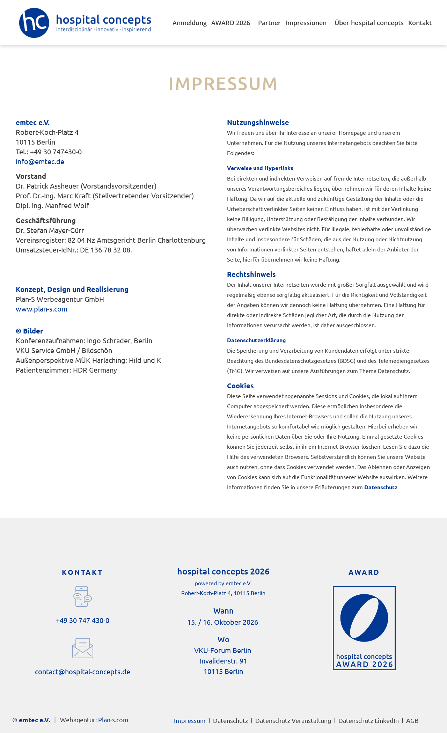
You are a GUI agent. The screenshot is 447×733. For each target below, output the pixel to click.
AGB (412, 720)
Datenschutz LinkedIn (368, 720)
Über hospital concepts (369, 23)
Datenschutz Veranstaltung (293, 720)
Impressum (190, 720)
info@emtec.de (40, 161)
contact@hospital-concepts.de (82, 671)
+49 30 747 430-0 (82, 620)
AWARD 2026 (232, 23)
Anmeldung (190, 23)
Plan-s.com (113, 719)
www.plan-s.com (41, 308)
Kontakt (420, 23)
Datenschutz (230, 720)
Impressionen (307, 23)
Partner (269, 23)
